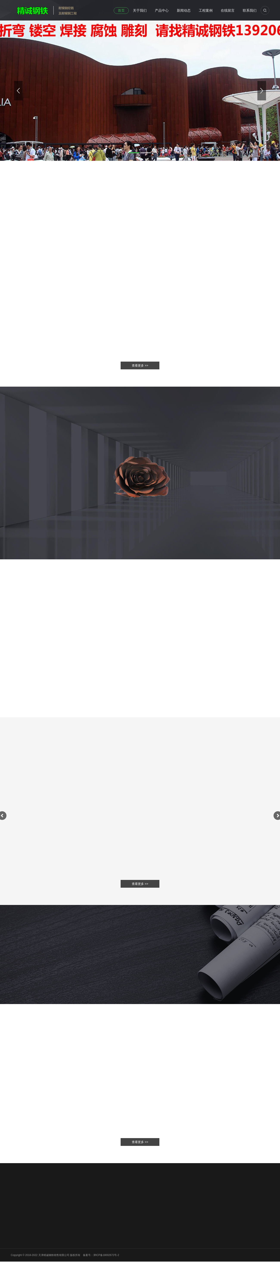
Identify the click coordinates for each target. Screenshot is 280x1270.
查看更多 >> (140, 1142)
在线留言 (228, 10)
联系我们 (250, 10)
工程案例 (206, 10)
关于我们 (140, 10)
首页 (121, 10)
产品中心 (162, 10)
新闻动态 (184, 10)
